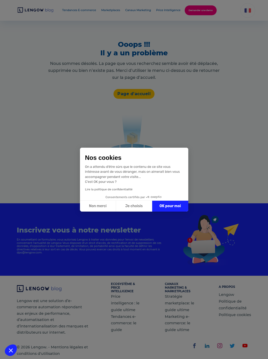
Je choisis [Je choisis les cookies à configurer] (134, 206)
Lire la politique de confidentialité (109, 189)
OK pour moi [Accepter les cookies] (170, 206)
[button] (11, 350)
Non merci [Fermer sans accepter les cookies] (98, 206)
